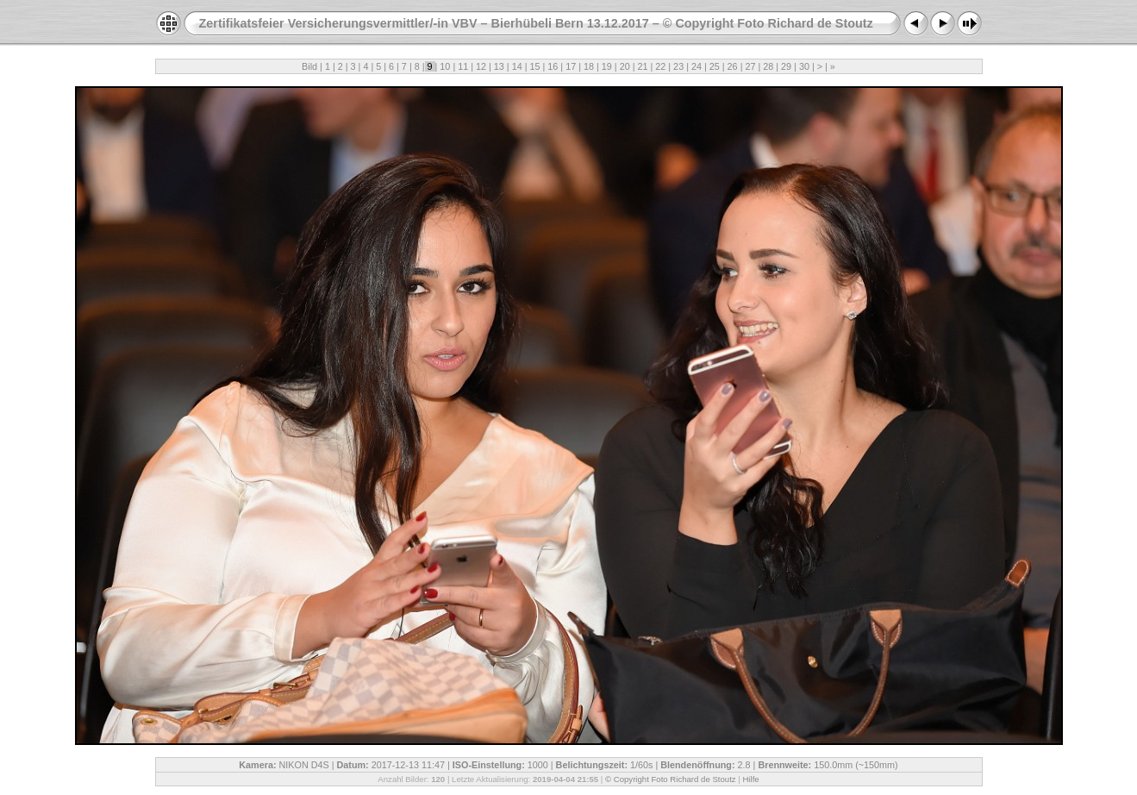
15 (535, 66)
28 (768, 66)
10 (445, 66)
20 (625, 66)
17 (570, 66)
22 (660, 66)
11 (463, 66)
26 (732, 66)
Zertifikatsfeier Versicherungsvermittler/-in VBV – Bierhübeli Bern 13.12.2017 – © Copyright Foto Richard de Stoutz (536, 23)
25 (714, 66)
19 (607, 66)
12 (481, 66)
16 (552, 66)
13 (499, 66)
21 (642, 66)
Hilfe (750, 779)
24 (696, 66)
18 (589, 66)
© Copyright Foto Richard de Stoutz (670, 779)
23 (678, 66)
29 (786, 66)
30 (804, 66)
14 (517, 66)
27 (750, 66)
